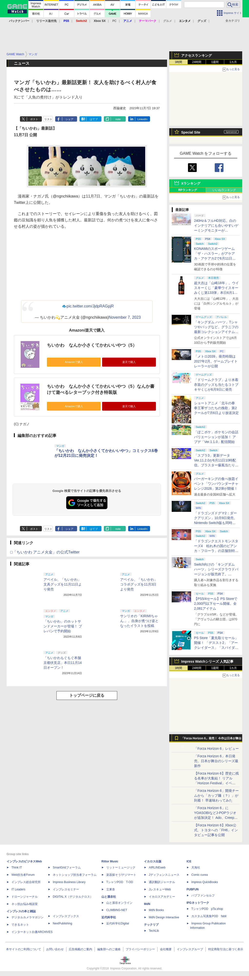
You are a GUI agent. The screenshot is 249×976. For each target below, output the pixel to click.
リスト (48, 119)
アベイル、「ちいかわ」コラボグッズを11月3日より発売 (139, 584)
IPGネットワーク (198, 902)
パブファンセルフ (203, 895)
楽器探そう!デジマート (121, 875)
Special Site (190, 132)
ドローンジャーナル (24, 896)
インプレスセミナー (66, 889)
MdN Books (156, 910)
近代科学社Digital (117, 923)
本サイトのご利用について (23, 949)
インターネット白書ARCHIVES (32, 932)
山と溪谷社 (108, 896)
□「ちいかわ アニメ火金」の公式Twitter (45, 552)
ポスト (34, 119)
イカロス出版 (152, 861)
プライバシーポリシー (140, 949)
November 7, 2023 (125, 317)
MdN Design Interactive (164, 917)
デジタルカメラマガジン (27, 917)
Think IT (16, 867)
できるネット (20, 924)
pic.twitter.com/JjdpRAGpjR (90, 306)
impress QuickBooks (204, 882)
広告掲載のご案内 (80, 949)
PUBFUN (193, 889)
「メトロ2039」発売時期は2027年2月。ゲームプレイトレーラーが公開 (216, 361)
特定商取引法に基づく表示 (225, 949)
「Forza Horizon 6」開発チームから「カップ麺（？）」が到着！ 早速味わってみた (216, 795)
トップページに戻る (86, 695)
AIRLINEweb (157, 867)
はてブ (94, 119)
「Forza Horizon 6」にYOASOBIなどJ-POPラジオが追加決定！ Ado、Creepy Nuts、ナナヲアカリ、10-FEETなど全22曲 (215, 817)
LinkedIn (142, 119)
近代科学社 (108, 917)
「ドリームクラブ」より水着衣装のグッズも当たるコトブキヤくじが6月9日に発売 (216, 384)
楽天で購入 (129, 362)
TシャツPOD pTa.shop (207, 909)
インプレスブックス (66, 916)
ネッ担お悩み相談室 (24, 904)
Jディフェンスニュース (164, 875)
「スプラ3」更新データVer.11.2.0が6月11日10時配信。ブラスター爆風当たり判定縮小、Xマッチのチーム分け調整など (216, 465)
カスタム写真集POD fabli (208, 916)
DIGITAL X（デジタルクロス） (73, 896)
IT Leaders (18, 889)
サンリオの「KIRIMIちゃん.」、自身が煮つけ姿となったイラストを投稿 (139, 621)
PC (114, 21)
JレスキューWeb (160, 889)
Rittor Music (109, 861)
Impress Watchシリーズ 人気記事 (207, 661)
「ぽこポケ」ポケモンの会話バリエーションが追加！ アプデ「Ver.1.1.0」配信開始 (216, 437)
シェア (69, 119)
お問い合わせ (55, 949)
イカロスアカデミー (162, 896)
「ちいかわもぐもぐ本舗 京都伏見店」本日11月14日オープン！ (63, 662)
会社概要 (166, 949)
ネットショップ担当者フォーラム (75, 875)
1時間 (178, 62)
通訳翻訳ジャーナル (162, 882)
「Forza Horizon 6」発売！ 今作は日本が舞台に (211, 739)
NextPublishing (62, 923)
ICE (189, 861)
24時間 (196, 62)
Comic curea (199, 875)
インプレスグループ (190, 949)
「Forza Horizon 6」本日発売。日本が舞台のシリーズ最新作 (216, 761)
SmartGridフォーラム (67, 867)
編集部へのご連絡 (109, 949)
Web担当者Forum (23, 875)
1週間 (215, 62)
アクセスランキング (196, 55)
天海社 (195, 867)
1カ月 (233, 62)
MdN (147, 904)
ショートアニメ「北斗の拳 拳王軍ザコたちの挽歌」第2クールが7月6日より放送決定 (216, 408)
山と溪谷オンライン (119, 902)
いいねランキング (224, 190)
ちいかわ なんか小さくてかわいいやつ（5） (92, 345)
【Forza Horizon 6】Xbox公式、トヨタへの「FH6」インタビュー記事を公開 (216, 830)
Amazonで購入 (74, 362)
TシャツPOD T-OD (119, 882)
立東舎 (110, 889)
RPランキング (187, 190)
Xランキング (190, 183)
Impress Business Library (69, 882)
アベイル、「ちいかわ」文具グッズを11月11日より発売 (63, 584)
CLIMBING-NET (116, 910)
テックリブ (151, 924)
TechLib (154, 930)
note (118, 119)
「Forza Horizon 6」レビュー (216, 748)
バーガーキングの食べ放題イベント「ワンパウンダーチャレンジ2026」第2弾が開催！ (216, 483)
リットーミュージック (120, 867)
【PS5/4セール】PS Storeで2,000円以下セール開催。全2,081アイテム (215, 603)
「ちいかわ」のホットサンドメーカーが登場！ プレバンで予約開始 (63, 626)
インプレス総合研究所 (26, 882)
